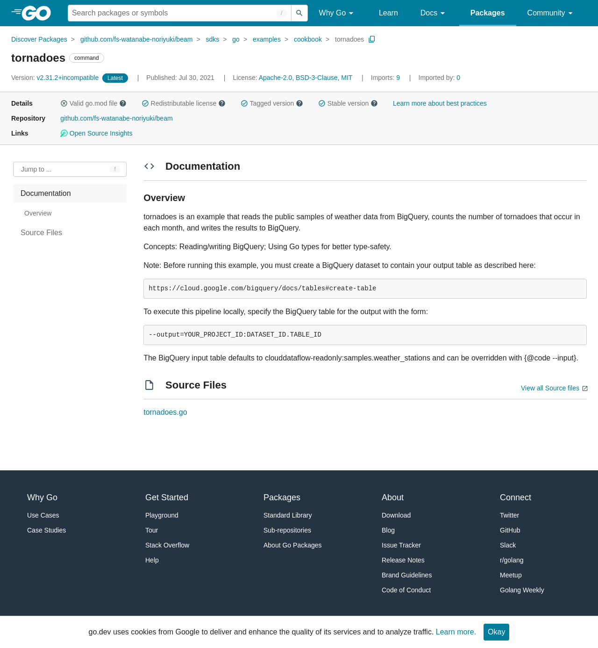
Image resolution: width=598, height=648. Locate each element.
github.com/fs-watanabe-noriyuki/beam (136, 39)
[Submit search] (299, 13)
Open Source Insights (96, 133)
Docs (434, 13)
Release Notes (403, 560)
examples (267, 39)
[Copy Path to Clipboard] (372, 39)
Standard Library (287, 515)
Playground (161, 515)
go (236, 39)
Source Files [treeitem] (41, 233)
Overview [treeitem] (37, 213)
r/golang (512, 560)
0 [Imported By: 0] (440, 77)
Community (551, 13)
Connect (515, 497)
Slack (508, 545)
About (393, 497)
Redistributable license (184, 103)
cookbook (308, 39)
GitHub (510, 530)
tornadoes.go (165, 412)
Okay (496, 632)
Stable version (348, 103)
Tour (151, 530)
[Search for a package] (180, 13)
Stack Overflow (167, 545)
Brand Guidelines (407, 575)
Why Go (337, 13)
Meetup (511, 575)
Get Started (166, 497)
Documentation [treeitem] (46, 193)
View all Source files (550, 388)
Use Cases (43, 515)
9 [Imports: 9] (386, 77)
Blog (388, 530)
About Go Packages (292, 545)
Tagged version (272, 103)
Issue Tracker (401, 545)
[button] (64, 103)
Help (152, 560)
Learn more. (456, 632)
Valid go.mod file (93, 103)
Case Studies (46, 530)
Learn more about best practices (440, 103)
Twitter (509, 515)
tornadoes (349, 39)
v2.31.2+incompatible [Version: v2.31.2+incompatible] (55, 77)
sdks (212, 39)
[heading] (39, 13)
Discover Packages (39, 39)
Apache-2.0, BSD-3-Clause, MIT (306, 77)
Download (396, 515)
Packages (487, 13)
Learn (388, 13)
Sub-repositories (287, 530)
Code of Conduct (406, 590)
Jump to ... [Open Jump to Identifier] (36, 169)
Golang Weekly (522, 590)
